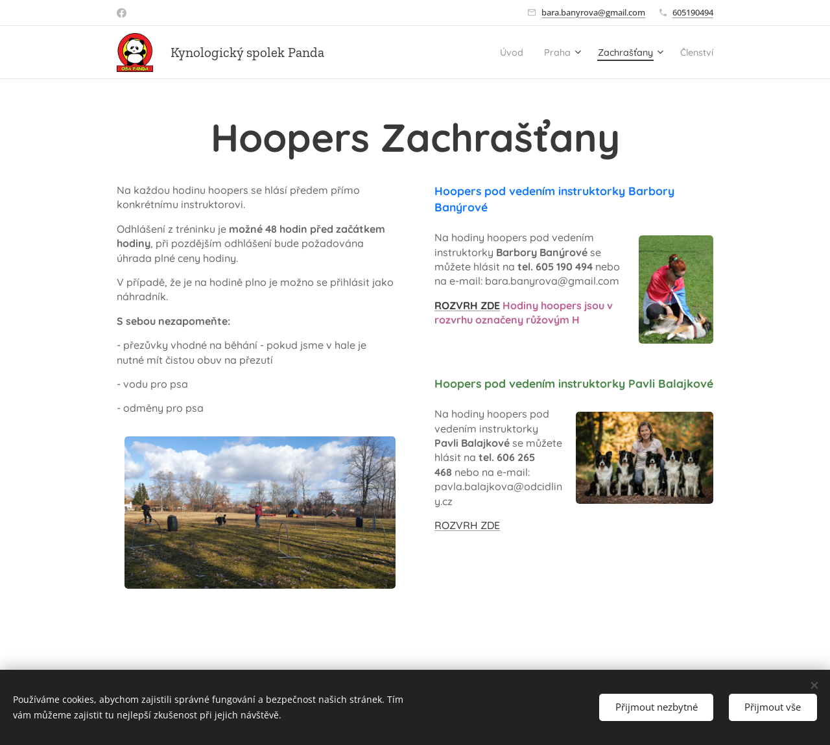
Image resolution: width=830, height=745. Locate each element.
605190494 (692, 12)
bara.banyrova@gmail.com (593, 12)
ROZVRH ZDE (467, 305)
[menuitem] (488, 52)
